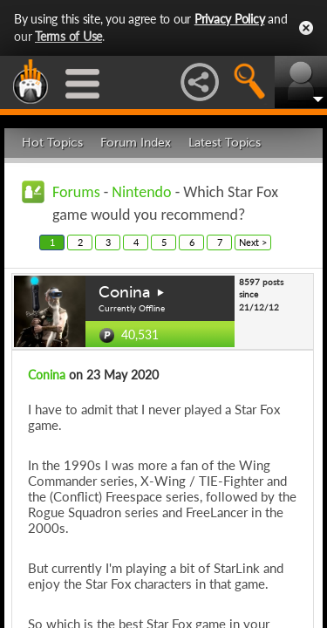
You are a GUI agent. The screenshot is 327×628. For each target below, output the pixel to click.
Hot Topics (52, 142)
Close (306, 28)
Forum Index (135, 142)
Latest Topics (224, 142)
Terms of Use (68, 36)
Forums (76, 191)
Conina (125, 292)
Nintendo (141, 191)
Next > (253, 242)
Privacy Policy (229, 18)
